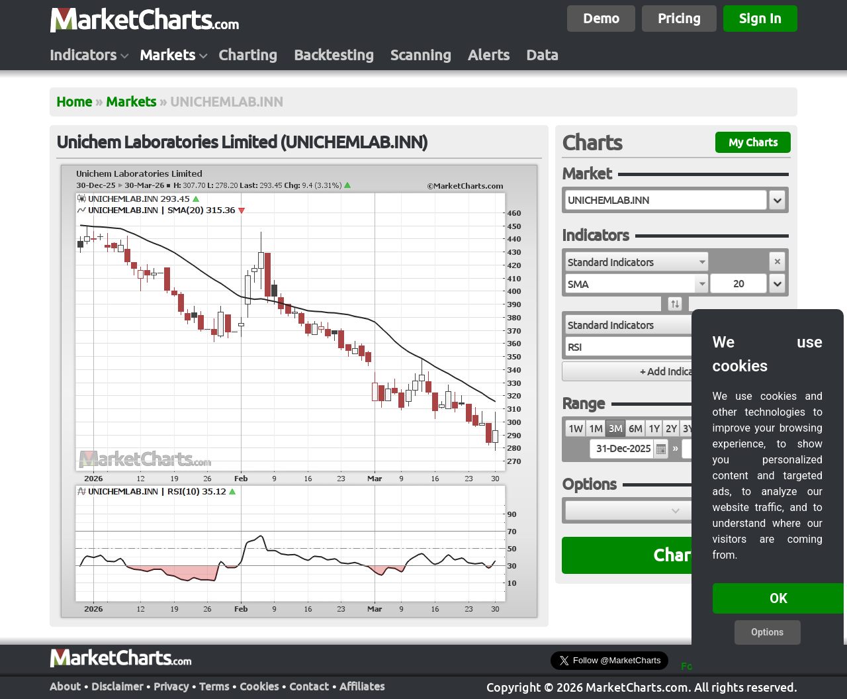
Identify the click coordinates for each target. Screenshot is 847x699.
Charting (247, 55)
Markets (167, 55)
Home (74, 101)
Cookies (259, 685)
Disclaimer (117, 685)
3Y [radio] (688, 428)
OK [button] (778, 598)
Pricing (679, 18)
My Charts (753, 142)
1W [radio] (575, 428)
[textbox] (666, 200)
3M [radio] (615, 428)
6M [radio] (635, 428)
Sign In (760, 18)
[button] (777, 200)
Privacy (171, 685)
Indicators (83, 55)
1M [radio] (595, 428)
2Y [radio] (671, 428)
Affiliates (361, 685)
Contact (309, 685)
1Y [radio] (653, 428)
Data (542, 55)
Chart (675, 555)
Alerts (489, 55)
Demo (601, 18)
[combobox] (637, 261)
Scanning (420, 55)
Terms (214, 685)
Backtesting (334, 55)
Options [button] (767, 632)
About (65, 685)
